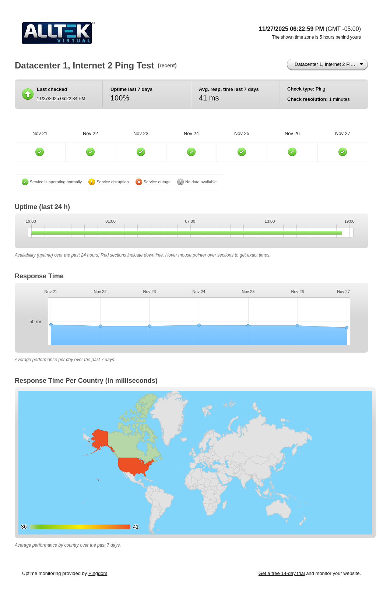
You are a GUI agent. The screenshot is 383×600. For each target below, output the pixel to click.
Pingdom (97, 573)
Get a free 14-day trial (282, 573)
